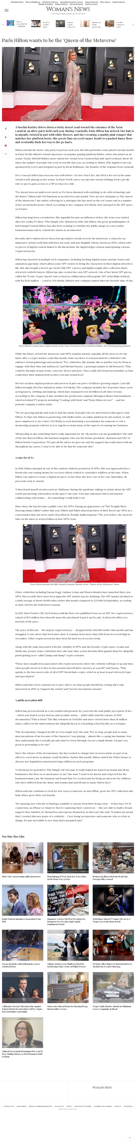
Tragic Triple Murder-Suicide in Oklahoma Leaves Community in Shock (112, 1007)
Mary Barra (105, 2)
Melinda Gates (17, 2)
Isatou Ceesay (91, 4)
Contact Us (8, 1106)
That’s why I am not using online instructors (21, 876)
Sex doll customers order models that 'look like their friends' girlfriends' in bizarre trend (121, 24)
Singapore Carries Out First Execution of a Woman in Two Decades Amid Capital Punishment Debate (66, 922)
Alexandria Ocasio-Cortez (71, 2)
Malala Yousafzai (46, 4)
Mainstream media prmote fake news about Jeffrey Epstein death (96, 24)
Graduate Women (83, 1106)
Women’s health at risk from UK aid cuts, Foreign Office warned (110, 877)
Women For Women (103, 1106)
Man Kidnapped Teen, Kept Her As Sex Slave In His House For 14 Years (67, 877)
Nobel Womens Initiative (40, 1106)
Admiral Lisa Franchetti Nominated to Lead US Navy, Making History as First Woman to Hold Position (22, 1054)
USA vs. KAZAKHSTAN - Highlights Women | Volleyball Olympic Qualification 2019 (22, 24)
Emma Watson (61, 4)
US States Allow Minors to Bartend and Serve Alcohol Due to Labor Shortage (112, 965)
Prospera (128, 1106)
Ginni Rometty (118, 2)
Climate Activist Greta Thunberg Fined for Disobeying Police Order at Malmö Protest (66, 965)
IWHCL (69, 1106)
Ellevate (59, 1106)
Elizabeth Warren (50, 2)
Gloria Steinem (76, 4)
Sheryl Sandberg (33, 2)
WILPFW (117, 1106)
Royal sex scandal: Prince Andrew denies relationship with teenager (47, 24)
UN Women (21, 1106)
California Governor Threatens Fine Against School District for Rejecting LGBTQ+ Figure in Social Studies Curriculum (22, 1009)
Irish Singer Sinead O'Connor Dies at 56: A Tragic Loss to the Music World (111, 920)
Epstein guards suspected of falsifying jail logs (71, 24)
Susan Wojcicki (91, 2)
